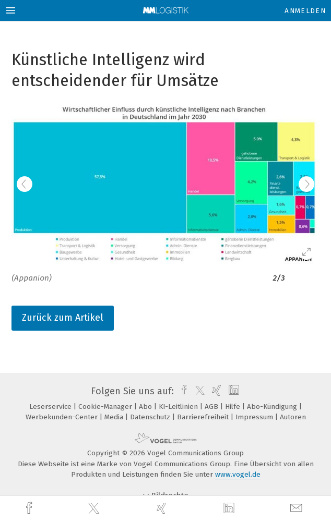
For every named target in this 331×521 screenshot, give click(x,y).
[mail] (297, 508)
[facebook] (30, 508)
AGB (212, 406)
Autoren (293, 417)
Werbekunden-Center (63, 417)
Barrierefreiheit (204, 417)
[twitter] (95, 508)
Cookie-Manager (106, 406)
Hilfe (233, 406)
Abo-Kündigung (273, 406)
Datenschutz (151, 417)
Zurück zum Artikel (62, 317)
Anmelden (305, 10)
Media (114, 417)
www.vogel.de (238, 474)
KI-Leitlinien (179, 406)
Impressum (255, 417)
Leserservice (51, 406)
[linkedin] (230, 508)
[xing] (163, 508)
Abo (146, 406)
